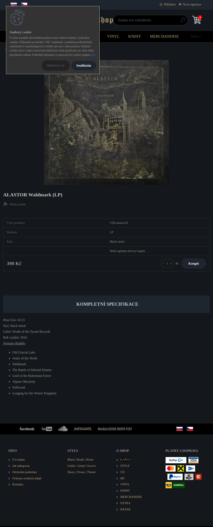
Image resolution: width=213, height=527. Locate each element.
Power (81, 473)
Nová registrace (192, 4)
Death (80, 460)
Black (70, 460)
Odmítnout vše (55, 65)
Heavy (71, 473)
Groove (91, 466)
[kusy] (165, 264)
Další (194, 36)
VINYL (113, 36)
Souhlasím (83, 65)
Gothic (71, 466)
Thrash (91, 473)
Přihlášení (170, 4)
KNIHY (134, 36)
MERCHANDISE (164, 36)
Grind (81, 466)
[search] (156, 21)
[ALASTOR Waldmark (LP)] (106, 122)
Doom (89, 460)
